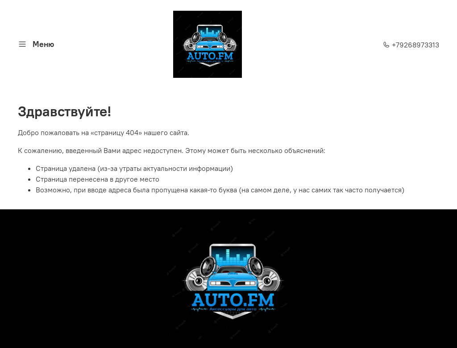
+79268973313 (411, 44)
